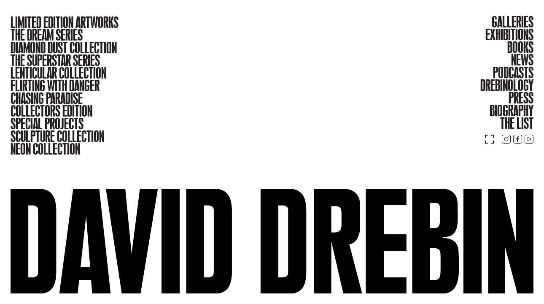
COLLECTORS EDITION (51, 111)
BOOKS (520, 47)
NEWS (522, 60)
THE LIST (516, 123)
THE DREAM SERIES (47, 35)
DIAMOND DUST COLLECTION (64, 47)
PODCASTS (513, 72)
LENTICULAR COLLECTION (58, 73)
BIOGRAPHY (511, 110)
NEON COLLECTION (45, 149)
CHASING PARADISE (47, 98)
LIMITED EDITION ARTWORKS (64, 22)
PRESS (521, 98)
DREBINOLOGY (506, 85)
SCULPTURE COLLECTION (57, 136)
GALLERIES (512, 22)
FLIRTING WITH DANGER (55, 85)
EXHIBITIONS (509, 34)
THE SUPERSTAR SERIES (55, 60)
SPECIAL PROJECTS (47, 123)
